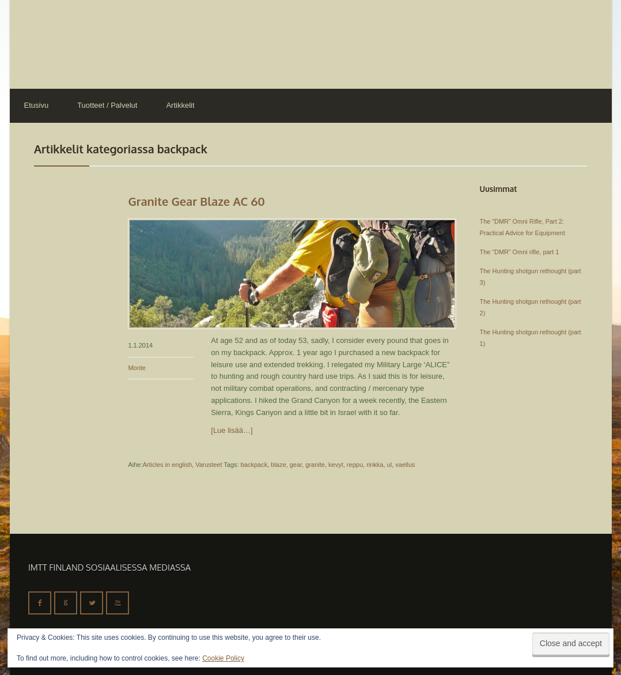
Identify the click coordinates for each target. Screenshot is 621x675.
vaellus (405, 464)
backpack (254, 464)
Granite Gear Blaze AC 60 (196, 201)
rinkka (374, 464)
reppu (355, 464)
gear (296, 464)
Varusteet (208, 464)
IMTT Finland (53, 43)
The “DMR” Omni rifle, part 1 (519, 251)
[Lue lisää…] (231, 430)
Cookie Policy (223, 658)
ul (389, 464)
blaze (278, 464)
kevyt (335, 464)
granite (315, 464)
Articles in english (167, 464)
